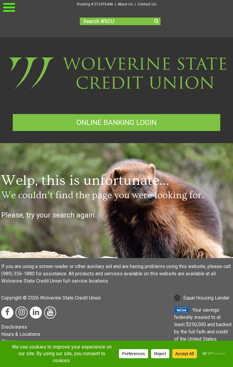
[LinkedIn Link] (36, 312)
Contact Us (146, 4)
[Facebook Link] (7, 312)
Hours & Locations (20, 334)
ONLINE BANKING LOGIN (116, 122)
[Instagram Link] (21, 312)
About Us (125, 4)
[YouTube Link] (50, 312)
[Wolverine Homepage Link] (116, 94)
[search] (120, 21)
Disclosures (14, 327)
